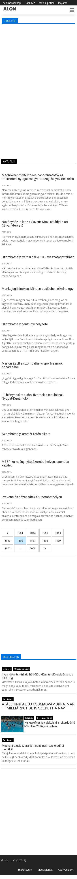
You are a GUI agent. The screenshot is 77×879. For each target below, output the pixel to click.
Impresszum (25, 869)
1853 (45, 532)
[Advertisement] (38, 66)
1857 (33, 540)
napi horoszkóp (12, 3)
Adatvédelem (65, 869)
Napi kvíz (29, 3)
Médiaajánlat (45, 869)
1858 (45, 540)
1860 (7, 548)
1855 (7, 540)
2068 (33, 548)
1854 (58, 532)
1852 (33, 532)
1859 (58, 540)
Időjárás (62, 3)
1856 (20, 540)
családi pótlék (46, 3)
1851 (20, 532)
